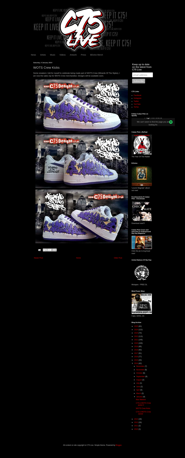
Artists (43, 55)
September (140, 376)
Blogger (119, 445)
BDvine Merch (96, 55)
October (139, 373)
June (138, 387)
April (138, 390)
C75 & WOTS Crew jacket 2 (143, 404)
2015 (136, 360)
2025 (136, 326)
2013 (136, 419)
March (139, 393)
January (139, 397)
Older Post (118, 258)
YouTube (137, 104)
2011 (136, 426)
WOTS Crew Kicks (143, 408)
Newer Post (38, 258)
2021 (136, 340)
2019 (136, 346)
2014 (136, 363)
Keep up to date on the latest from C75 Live (141, 67)
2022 (136, 336)
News (33, 55)
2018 (136, 350)
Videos (62, 55)
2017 (136, 353)
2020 (136, 343)
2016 (136, 357)
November (140, 370)
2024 (136, 330)
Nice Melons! (141, 400)
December (140, 366)
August (139, 380)
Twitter (136, 101)
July (138, 383)
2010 (136, 429)
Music (52, 55)
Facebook (137, 95)
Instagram (137, 98)
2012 (136, 422)
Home (78, 258)
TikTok (136, 107)
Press (83, 55)
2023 (136, 333)
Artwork (73, 55)
